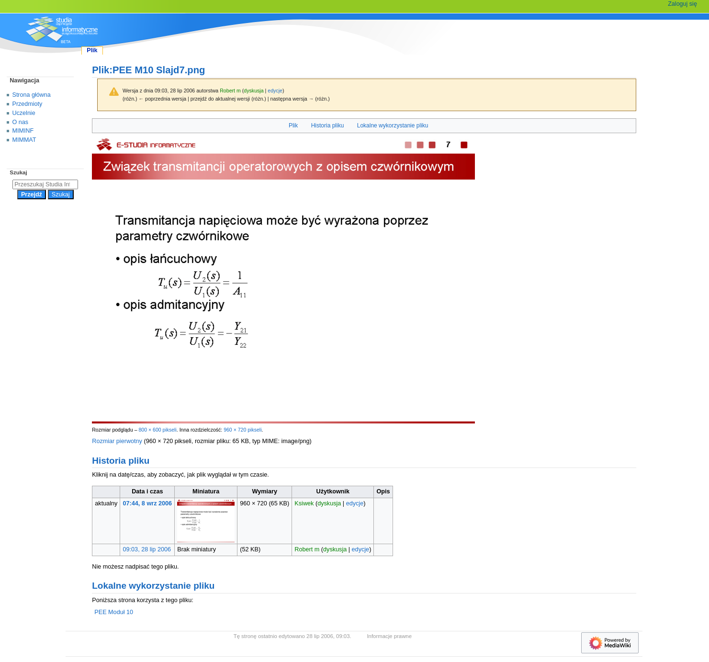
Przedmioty (27, 104)
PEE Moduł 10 (113, 612)
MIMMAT (24, 140)
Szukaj (18, 172)
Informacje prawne (389, 636)
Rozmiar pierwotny (117, 441)
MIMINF (23, 130)
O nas (20, 122)
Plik (293, 125)
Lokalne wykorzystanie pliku (392, 125)
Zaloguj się (682, 3)
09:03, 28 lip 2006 (147, 549)
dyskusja (253, 90)
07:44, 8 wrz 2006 (147, 503)
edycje (275, 90)
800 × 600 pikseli (157, 430)
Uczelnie (23, 113)
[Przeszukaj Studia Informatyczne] (45, 184)
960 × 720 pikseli (242, 430)
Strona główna (31, 94)
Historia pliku (327, 125)
